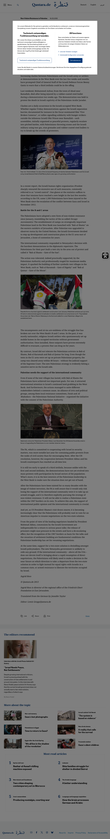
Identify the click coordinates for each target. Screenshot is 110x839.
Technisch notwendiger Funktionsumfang (34, 60)
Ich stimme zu (75, 60)
